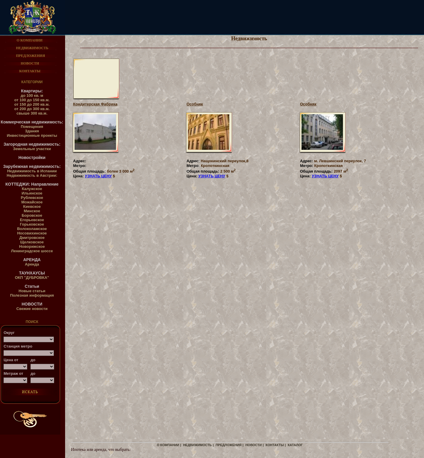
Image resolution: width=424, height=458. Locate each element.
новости (253, 445)
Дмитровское (32, 237)
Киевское (32, 206)
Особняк (194, 104)
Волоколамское (32, 228)
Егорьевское (32, 220)
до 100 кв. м (32, 95)
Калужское (32, 189)
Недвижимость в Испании (32, 171)
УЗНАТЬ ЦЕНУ (98, 176)
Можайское (32, 202)
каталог (295, 445)
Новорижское (32, 246)
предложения (229, 445)
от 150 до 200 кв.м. (31, 104)
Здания (32, 131)
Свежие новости (31, 308)
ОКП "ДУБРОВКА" (32, 277)
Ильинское (32, 193)
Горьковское (32, 224)
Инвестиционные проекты (32, 135)
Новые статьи (32, 291)
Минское (32, 211)
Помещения (32, 126)
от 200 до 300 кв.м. (31, 109)
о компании (168, 445)
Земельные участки (32, 149)
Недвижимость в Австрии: (32, 175)
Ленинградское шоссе (32, 251)
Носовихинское (32, 233)
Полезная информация (32, 295)
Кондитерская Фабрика (95, 104)
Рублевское (32, 197)
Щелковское (31, 242)
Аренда (32, 264)
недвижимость (197, 445)
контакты (275, 445)
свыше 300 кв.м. (32, 113)
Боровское (32, 215)
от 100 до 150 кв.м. (31, 100)
